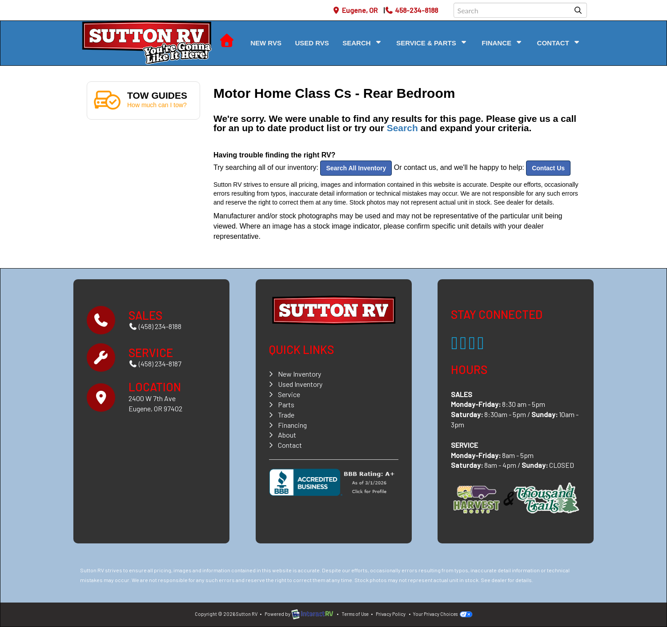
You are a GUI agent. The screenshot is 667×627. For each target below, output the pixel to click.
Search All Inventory (356, 168)
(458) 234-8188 (155, 326)
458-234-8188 (411, 10)
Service (289, 394)
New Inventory (299, 374)
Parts (286, 404)
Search (362, 42)
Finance (502, 42)
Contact (559, 42)
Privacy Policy (391, 614)
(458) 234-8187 (155, 363)
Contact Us (548, 168)
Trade (286, 414)
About (287, 434)
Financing (292, 425)
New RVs (265, 43)
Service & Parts (432, 42)
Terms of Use (355, 614)
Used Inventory (300, 384)
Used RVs (312, 43)
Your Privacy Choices (442, 614)
